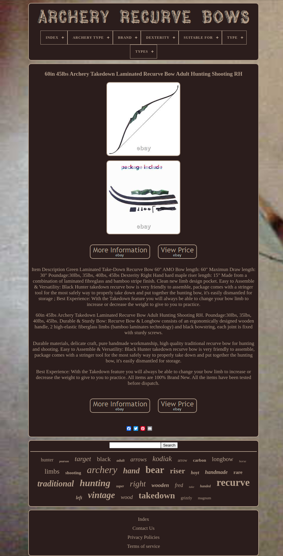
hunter (47, 460)
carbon (199, 460)
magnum (204, 498)
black (104, 459)
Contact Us (143, 528)
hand (131, 470)
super (120, 486)
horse (242, 461)
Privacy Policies (143, 537)
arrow (182, 460)
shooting (73, 472)
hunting (95, 483)
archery (102, 469)
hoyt (195, 472)
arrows (138, 459)
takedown (157, 495)
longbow (223, 459)
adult (120, 460)
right (137, 483)
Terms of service (143, 546)
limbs (52, 471)
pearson (64, 461)
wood (127, 497)
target (83, 459)
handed (205, 486)
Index (143, 519)
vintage (101, 495)
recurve (233, 482)
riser (177, 471)
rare (238, 472)
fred (179, 485)
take (191, 486)
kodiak (162, 459)
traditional (55, 483)
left (79, 497)
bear (154, 470)
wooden (160, 485)
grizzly (186, 498)
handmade (216, 472)
